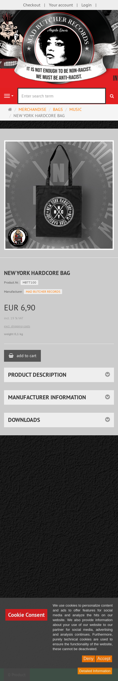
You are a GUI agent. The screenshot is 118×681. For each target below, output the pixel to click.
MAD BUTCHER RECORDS (43, 291)
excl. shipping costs (17, 326)
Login (86, 5)
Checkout (31, 5)
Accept (103, 658)
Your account (61, 5)
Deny (89, 658)
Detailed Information (94, 671)
